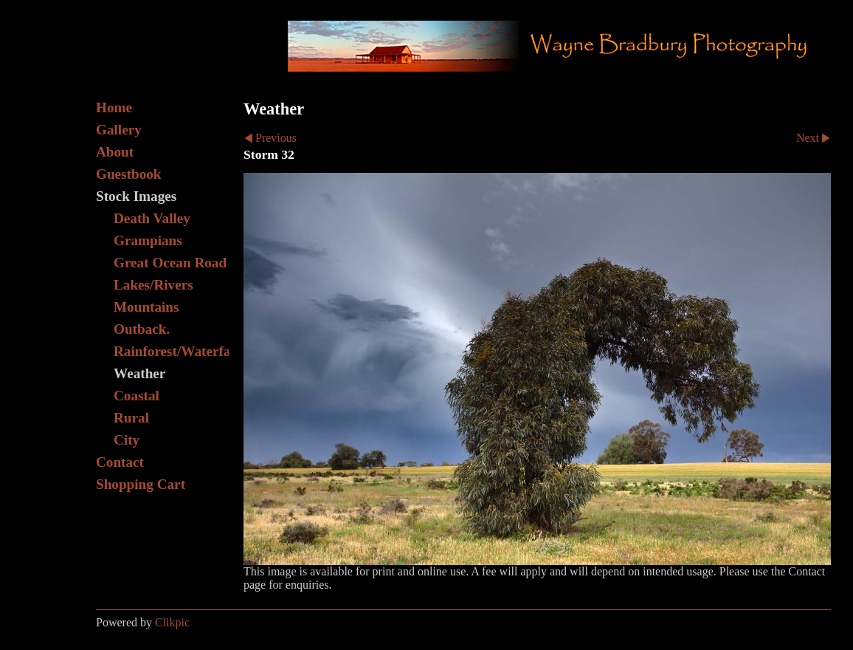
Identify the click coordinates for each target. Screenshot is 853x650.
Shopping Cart (140, 484)
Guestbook (129, 174)
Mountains (146, 307)
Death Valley (152, 218)
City (126, 440)
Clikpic (172, 622)
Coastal (136, 395)
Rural (131, 417)
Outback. (142, 329)
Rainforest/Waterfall (171, 351)
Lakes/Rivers (153, 284)
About (115, 152)
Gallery (119, 129)
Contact (120, 462)
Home (114, 107)
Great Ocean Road (170, 262)
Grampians (148, 240)
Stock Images (136, 196)
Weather (139, 373)
